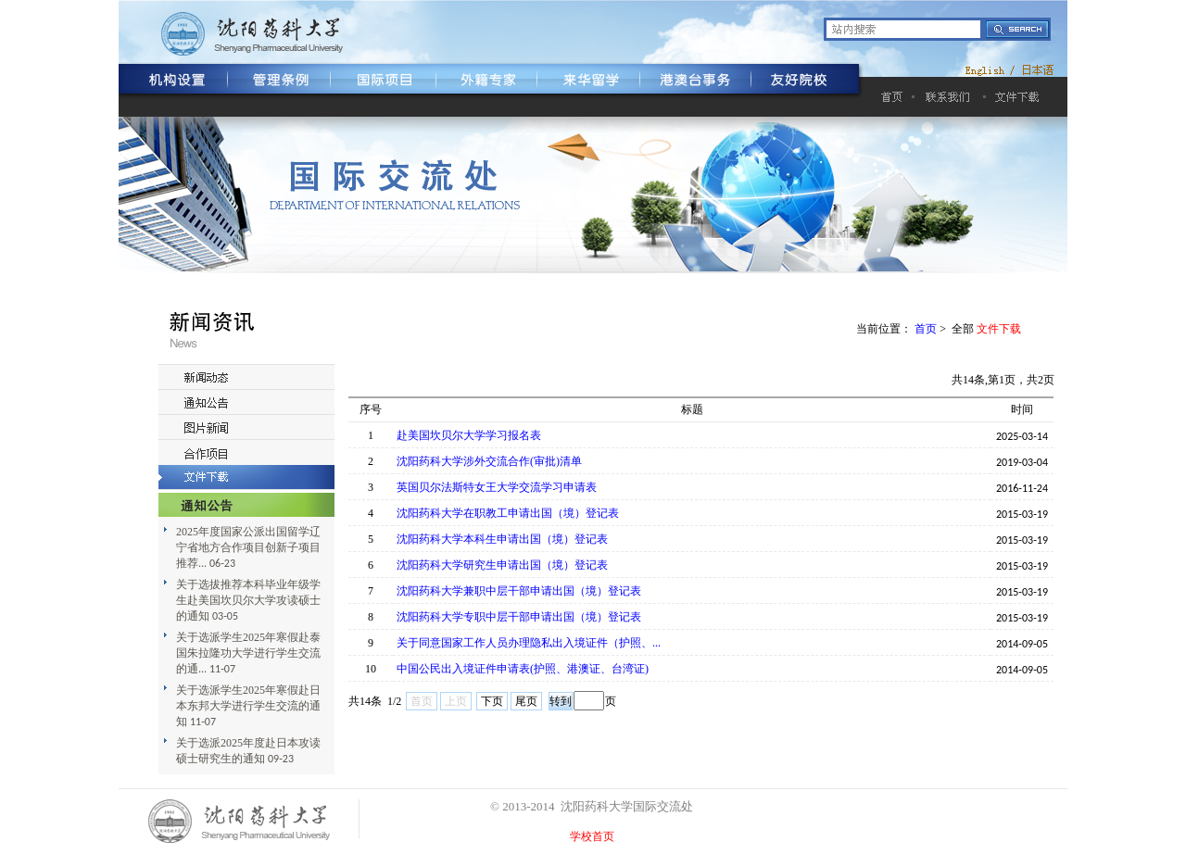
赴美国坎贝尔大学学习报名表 (469, 435)
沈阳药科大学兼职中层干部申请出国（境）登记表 (519, 590)
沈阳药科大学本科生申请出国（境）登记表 (502, 539)
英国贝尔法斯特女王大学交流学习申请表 (497, 487)
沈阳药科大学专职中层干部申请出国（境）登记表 (519, 616)
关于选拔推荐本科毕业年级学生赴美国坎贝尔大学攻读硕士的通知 (248, 600)
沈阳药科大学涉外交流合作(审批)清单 (489, 461)
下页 (492, 701)
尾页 (526, 701)
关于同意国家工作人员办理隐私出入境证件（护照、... (529, 642)
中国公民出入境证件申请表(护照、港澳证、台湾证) (523, 668)
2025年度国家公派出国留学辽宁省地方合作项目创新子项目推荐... (248, 547)
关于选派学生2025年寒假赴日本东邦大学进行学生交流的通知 (248, 706)
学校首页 (592, 836)
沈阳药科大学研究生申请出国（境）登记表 (502, 565)
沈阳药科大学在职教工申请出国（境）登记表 (508, 513)
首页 (926, 328)
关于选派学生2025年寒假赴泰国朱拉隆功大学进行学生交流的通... (248, 653)
